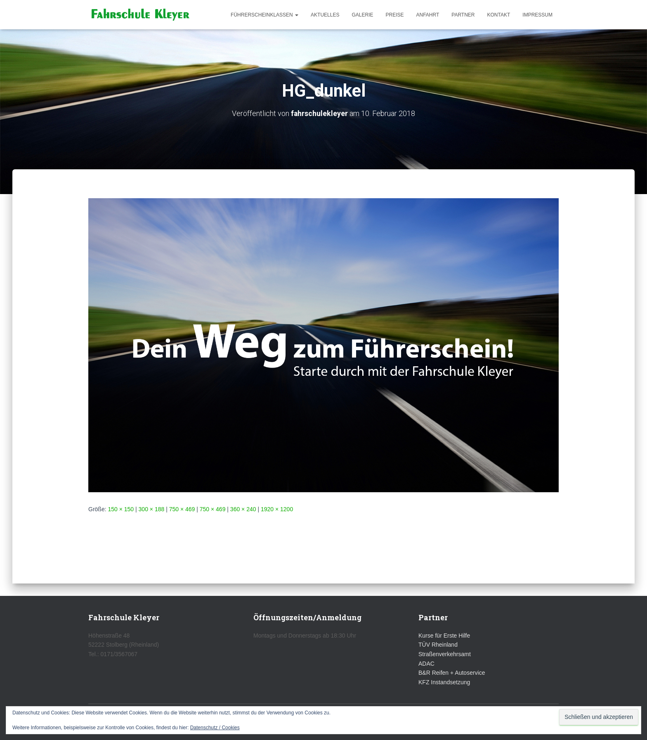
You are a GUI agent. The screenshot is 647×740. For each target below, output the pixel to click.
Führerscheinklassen (264, 15)
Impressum (537, 15)
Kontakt (498, 15)
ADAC (426, 663)
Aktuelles (325, 15)
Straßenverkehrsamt (444, 654)
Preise (394, 15)
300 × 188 (152, 508)
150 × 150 (121, 508)
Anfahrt (427, 15)
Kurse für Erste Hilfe (444, 635)
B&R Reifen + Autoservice (451, 672)
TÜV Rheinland (438, 644)
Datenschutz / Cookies (215, 728)
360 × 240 (243, 508)
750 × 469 (182, 508)
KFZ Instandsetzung (444, 682)
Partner (463, 15)
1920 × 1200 (277, 508)
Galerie (362, 15)
